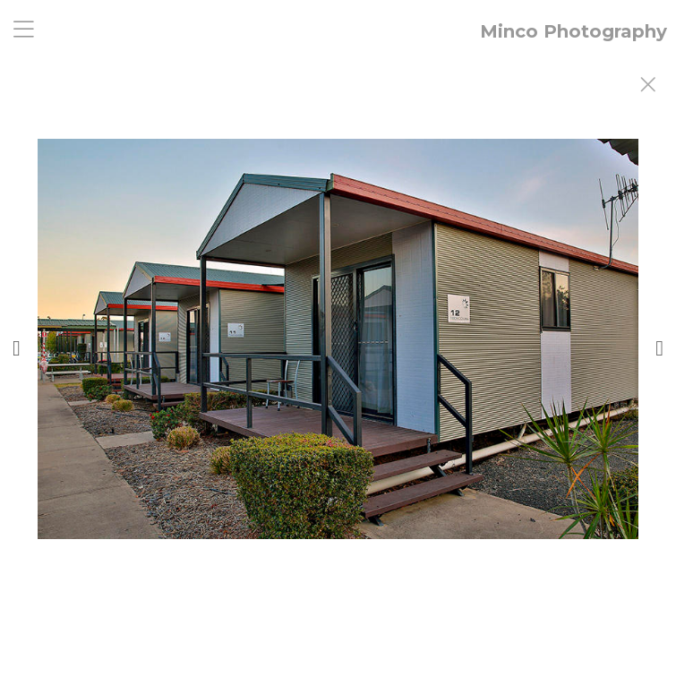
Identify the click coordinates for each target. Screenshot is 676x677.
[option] (338, 361)
